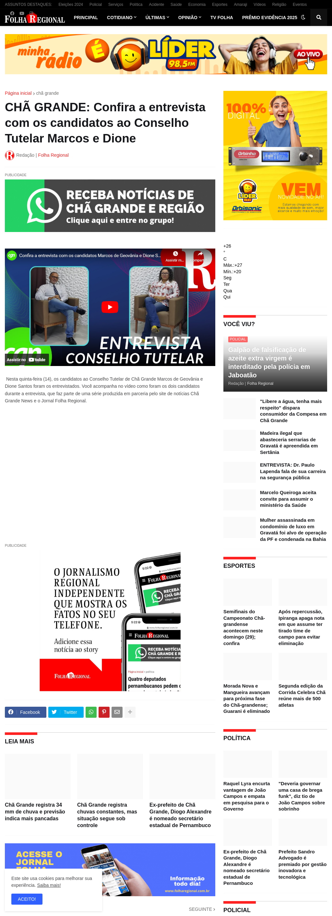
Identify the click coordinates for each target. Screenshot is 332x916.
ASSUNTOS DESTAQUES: (28, 4)
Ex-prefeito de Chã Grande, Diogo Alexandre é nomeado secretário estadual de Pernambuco (180, 815)
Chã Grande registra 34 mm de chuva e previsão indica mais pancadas (35, 811)
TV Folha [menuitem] (221, 17)
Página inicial (18, 93)
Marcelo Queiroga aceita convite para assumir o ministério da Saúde (288, 499)
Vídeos (260, 4)
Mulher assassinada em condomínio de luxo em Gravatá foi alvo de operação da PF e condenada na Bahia (293, 529)
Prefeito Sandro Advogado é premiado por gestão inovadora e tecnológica (302, 864)
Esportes (219, 4)
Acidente (156, 4)
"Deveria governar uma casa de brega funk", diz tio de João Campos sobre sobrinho (302, 796)
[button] (303, 17)
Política (136, 4)
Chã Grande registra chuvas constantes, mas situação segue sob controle (107, 815)
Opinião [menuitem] (187, 17)
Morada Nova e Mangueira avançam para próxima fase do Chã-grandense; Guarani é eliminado (246, 698)
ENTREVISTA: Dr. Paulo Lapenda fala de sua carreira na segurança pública (293, 471)
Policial (95, 4)
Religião (279, 4)
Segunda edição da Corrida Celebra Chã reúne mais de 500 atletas (302, 695)
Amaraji (240, 4)
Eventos (300, 4)
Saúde (176, 4)
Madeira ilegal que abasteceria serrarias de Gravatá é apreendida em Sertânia (289, 442)
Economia (197, 4)
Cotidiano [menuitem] (120, 17)
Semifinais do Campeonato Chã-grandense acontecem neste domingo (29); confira (244, 627)
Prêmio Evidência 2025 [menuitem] (269, 17)
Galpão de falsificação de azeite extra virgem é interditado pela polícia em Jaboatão (269, 362)
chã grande (47, 93)
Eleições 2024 (71, 4)
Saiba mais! (49, 885)
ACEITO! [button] (27, 899)
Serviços (115, 4)
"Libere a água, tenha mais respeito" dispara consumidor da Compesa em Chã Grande (293, 410)
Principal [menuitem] (86, 17)
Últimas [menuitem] (155, 17)
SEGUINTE (200, 909)
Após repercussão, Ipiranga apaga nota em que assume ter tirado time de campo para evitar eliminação (302, 627)
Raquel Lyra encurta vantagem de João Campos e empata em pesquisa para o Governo (246, 796)
